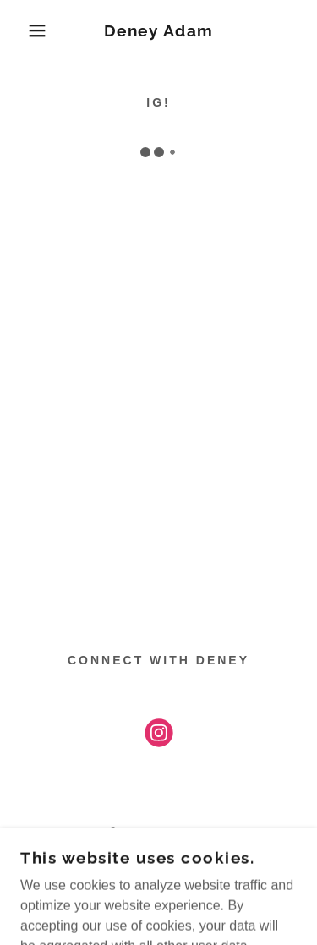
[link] (158, 31)
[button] (25, 30)
